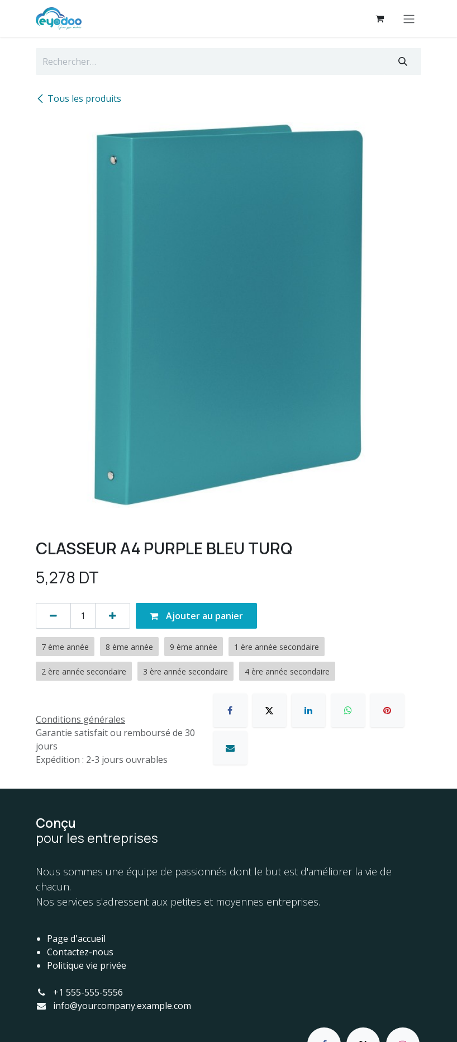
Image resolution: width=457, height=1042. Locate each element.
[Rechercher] (402, 61)
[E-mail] (230, 748)
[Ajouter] (112, 616)
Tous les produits (78, 98)
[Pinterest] (387, 710)
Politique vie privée (86, 965)
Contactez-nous (80, 952)
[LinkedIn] (308, 710)
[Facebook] (230, 710)
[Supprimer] (53, 616)
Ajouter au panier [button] (196, 616)
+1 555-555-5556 (88, 992)
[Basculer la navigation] (409, 18)
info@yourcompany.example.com (122, 1005)
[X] (269, 710)
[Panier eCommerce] (379, 18)
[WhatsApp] (348, 710)
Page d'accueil (76, 938)
